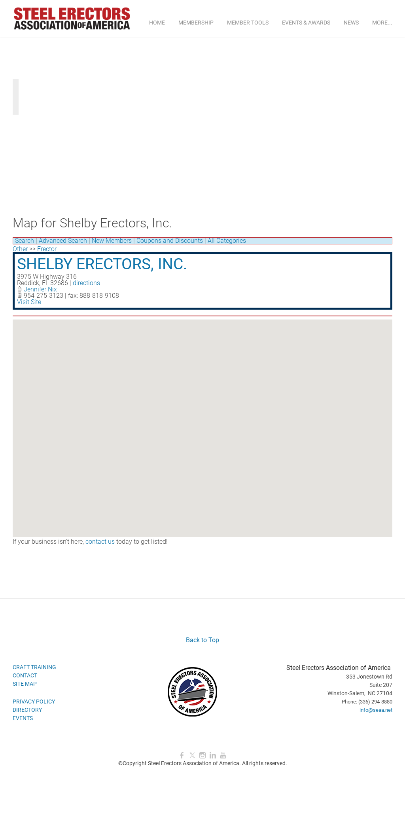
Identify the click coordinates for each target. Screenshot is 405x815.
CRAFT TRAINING (34, 667)
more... (382, 22)
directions (86, 283)
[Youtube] (223, 755)
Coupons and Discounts (169, 240)
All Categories (227, 240)
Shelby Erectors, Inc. (102, 264)
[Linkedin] (213, 755)
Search (24, 240)
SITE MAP (25, 684)
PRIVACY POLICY (34, 701)
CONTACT (25, 675)
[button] (202, 421)
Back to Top (202, 640)
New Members (112, 240)
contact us (100, 541)
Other (20, 249)
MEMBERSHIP (196, 22)
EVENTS (23, 718)
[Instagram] (202, 755)
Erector (47, 249)
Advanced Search (63, 240)
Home (157, 22)
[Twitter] (192, 755)
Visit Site (29, 302)
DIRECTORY (27, 710)
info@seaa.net (376, 710)
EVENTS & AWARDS (306, 22)
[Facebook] (182, 755)
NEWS (351, 22)
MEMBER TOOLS (248, 22)
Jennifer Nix (40, 289)
